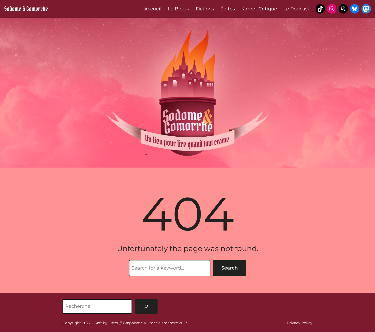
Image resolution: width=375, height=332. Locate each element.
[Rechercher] (146, 306)
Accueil (152, 9)
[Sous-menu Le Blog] (188, 9)
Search (229, 268)
